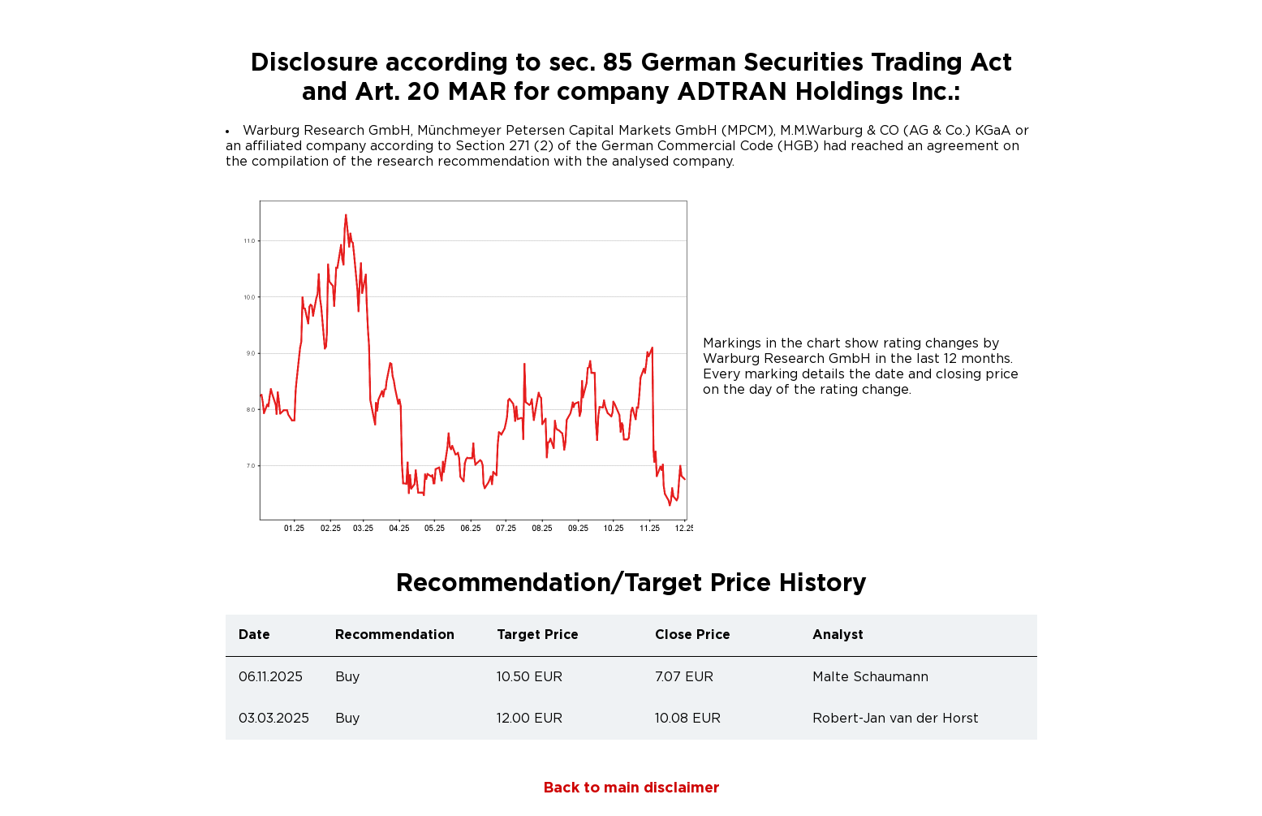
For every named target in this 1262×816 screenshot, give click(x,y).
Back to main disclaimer (631, 788)
